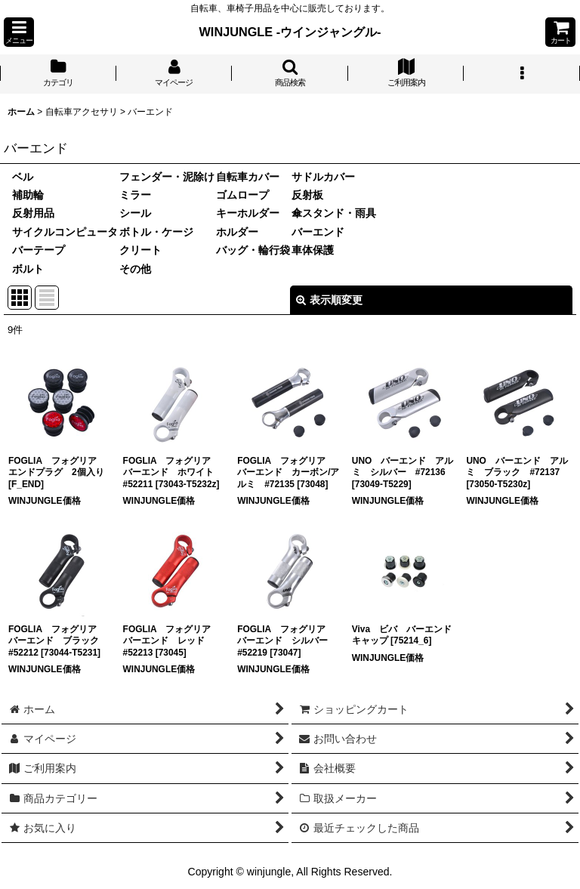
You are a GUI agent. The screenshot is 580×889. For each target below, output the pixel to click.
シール (135, 213)
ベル (22, 177)
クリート (140, 250)
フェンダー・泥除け (166, 177)
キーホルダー (247, 213)
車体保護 (313, 250)
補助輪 (28, 195)
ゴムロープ (242, 195)
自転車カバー (247, 177)
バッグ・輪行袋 (253, 250)
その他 (135, 269)
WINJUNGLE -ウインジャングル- (290, 32)
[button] (19, 32)
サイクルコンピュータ (65, 232)
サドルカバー (323, 177)
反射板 (307, 195)
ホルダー (237, 232)
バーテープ (38, 250)
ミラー (135, 195)
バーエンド (318, 232)
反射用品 (33, 213)
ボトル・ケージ (156, 232)
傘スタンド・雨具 (334, 213)
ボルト (28, 269)
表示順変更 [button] (329, 300)
